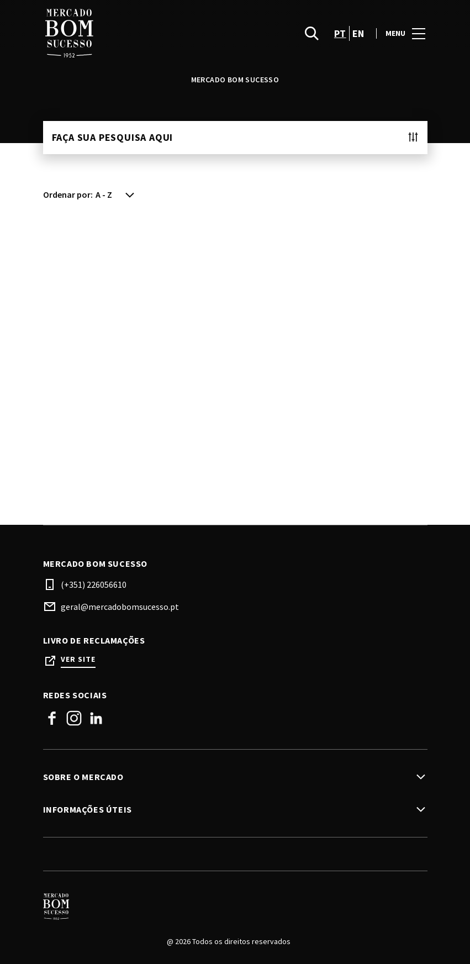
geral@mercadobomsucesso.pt (120, 606)
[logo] (140, 33)
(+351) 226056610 (93, 584)
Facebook (52, 718)
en (358, 33)
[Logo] (228, 906)
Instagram (74, 718)
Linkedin (96, 718)
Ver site (78, 659)
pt (340, 33)
